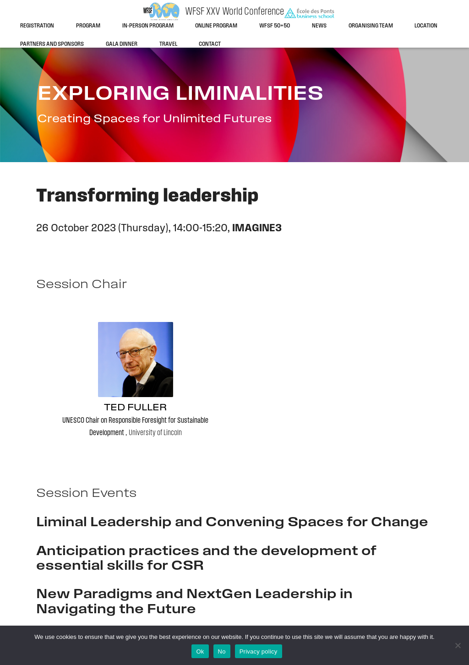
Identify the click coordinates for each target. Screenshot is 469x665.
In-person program (148, 26)
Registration (37, 26)
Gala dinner (121, 44)
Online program (216, 26)
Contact (210, 44)
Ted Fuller (135, 408)
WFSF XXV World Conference (234, 12)
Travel (168, 44)
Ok (200, 651)
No (222, 651)
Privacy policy (259, 651)
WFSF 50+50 (274, 26)
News (319, 26)
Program (88, 26)
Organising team (371, 26)
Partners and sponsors (52, 44)
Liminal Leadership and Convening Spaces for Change (232, 522)
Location (425, 26)
